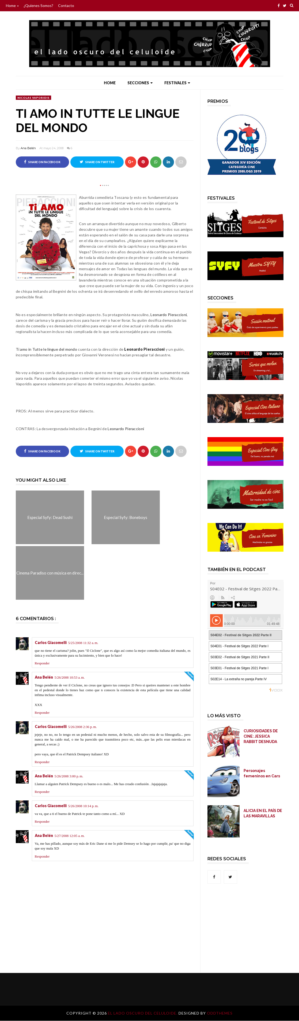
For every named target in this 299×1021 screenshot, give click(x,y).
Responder (42, 663)
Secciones (140, 82)
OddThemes (220, 1013)
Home (12, 5)
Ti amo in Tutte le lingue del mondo (46, 349)
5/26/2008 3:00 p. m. (69, 776)
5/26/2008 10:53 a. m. (70, 677)
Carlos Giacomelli (51, 642)
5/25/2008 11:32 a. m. (83, 643)
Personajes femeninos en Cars (262, 773)
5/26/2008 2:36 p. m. (82, 727)
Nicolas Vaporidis (33, 97)
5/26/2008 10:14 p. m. (83, 806)
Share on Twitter (97, 162)
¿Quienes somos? (38, 5)
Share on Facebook (42, 162)
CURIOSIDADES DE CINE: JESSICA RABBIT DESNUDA (261, 736)
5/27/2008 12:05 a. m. (70, 836)
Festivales (177, 82)
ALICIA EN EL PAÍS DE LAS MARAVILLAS (263, 813)
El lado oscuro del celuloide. (143, 1013)
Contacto (66, 5)
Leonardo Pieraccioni (168, 314)
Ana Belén (28, 148)
